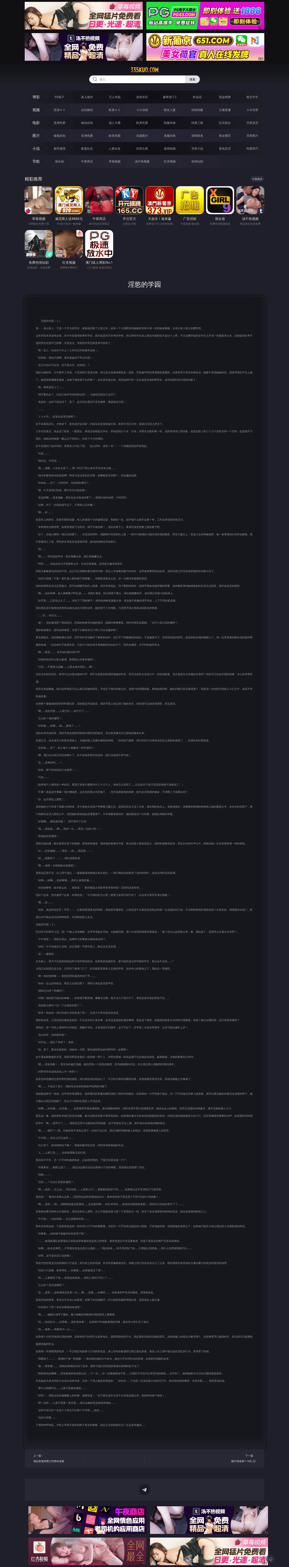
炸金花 (197, 97)
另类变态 (252, 123)
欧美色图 (115, 136)
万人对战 (115, 97)
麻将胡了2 (169, 97)
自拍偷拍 (87, 110)
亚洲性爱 (59, 123)
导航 (36, 161)
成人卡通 (115, 123)
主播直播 (225, 110)
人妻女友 (115, 148)
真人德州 (87, 97)
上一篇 (57, 1459)
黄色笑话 (225, 148)
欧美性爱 (142, 123)
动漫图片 (142, 136)
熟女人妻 (170, 110)
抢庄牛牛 (252, 97)
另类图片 (252, 136)
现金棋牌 (225, 97)
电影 (36, 122)
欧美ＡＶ (115, 110)
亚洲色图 (87, 136)
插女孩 (59, 161)
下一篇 (231, 1459)
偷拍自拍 (87, 123)
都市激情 (59, 148)
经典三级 (197, 123)
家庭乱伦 (87, 148)
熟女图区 (225, 136)
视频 (36, 109)
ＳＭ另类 (252, 110)
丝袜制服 (197, 110)
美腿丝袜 (170, 136)
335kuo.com (144, 70)
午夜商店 (87, 161)
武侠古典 (142, 148)
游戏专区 (142, 97)
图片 (36, 135)
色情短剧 (197, 161)
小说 (36, 148)
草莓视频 (115, 161)
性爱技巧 (252, 148)
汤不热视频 (142, 161)
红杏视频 (170, 161)
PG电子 (59, 97)
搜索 (192, 79)
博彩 (36, 96)
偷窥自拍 (59, 136)
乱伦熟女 (225, 123)
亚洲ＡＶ (59, 110)
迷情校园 (170, 148)
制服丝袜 (170, 123)
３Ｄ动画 (142, 110)
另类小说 (197, 148)
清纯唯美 (197, 136)
